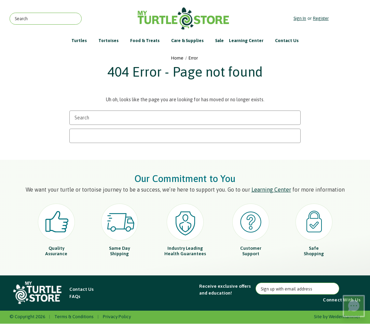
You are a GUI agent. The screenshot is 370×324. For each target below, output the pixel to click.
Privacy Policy (117, 316)
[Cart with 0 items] (346, 19)
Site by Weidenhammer (337, 316)
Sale (219, 40)
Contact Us (287, 40)
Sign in (299, 18)
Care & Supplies (190, 40)
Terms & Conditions (74, 316)
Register (321, 18)
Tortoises (111, 40)
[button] (38, 293)
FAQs (74, 296)
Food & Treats (148, 40)
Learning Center (249, 40)
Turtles (82, 40)
